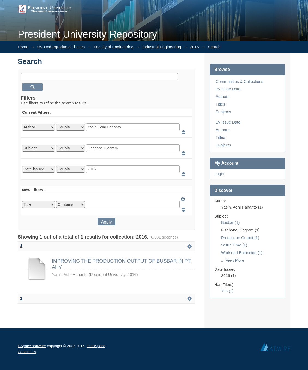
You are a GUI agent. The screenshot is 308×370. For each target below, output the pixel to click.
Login (219, 174)
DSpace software (32, 346)
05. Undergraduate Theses (61, 47)
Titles (220, 104)
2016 (194, 47)
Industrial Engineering (161, 47)
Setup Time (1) (234, 245)
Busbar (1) (230, 222)
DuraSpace (96, 346)
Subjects (223, 112)
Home (23, 47)
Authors (223, 96)
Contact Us (27, 352)
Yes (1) (227, 291)
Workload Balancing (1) (241, 253)
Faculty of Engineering (114, 47)
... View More (232, 260)
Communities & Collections (239, 81)
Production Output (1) (240, 238)
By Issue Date (228, 89)
